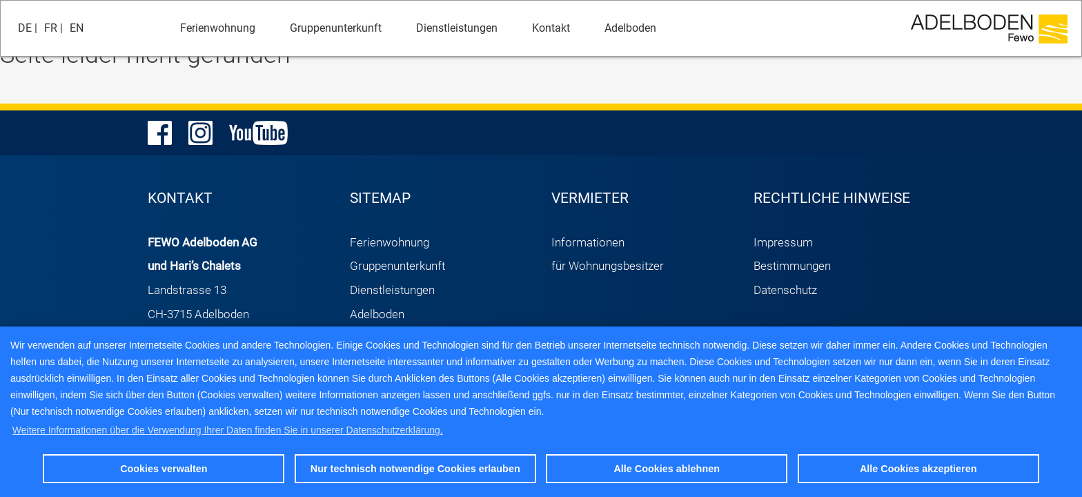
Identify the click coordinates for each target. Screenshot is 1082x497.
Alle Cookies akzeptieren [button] (918, 468)
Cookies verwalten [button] (163, 468)
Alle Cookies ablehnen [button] (666, 468)
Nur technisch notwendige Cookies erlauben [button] (415, 468)
